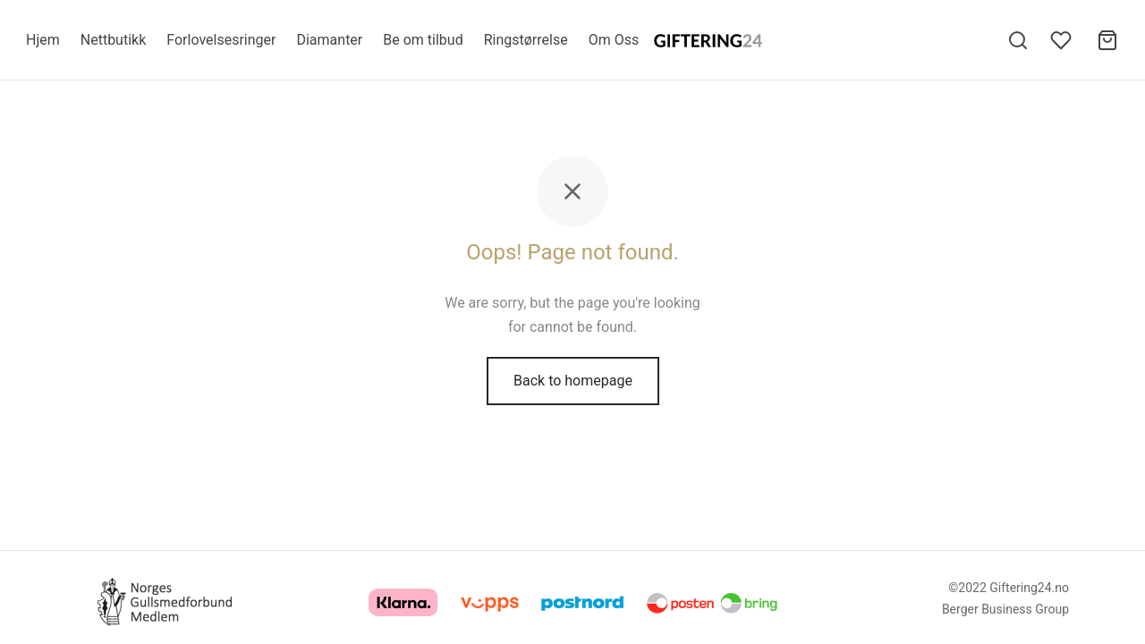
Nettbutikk (114, 39)
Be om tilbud (422, 39)
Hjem (43, 39)
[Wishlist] (1062, 40)
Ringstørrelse (526, 39)
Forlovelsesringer (221, 39)
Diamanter (329, 39)
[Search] (1018, 40)
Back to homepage (572, 383)
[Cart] (1107, 40)
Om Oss (614, 39)
